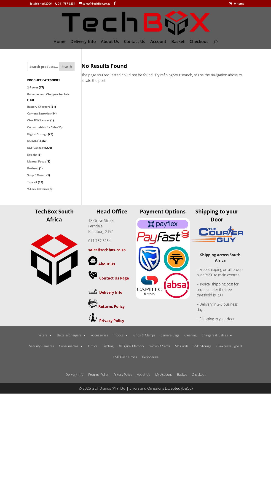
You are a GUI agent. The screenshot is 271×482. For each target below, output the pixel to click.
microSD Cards (159, 346)
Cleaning (190, 335)
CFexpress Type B (229, 346)
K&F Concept (36, 148)
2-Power (32, 87)
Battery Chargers (38, 107)
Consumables (68, 346)
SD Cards (181, 346)
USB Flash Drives (125, 357)
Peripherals (150, 357)
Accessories (99, 335)
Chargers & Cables (214, 335)
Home (59, 42)
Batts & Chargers (69, 335)
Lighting (107, 346)
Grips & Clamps (144, 335)
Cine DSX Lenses (38, 120)
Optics (92, 346)
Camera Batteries (39, 113)
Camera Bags (170, 335)
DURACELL (34, 141)
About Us (110, 42)
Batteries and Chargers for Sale (48, 94)
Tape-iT (32, 182)
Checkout (199, 42)
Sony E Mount (36, 175)
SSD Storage (202, 346)
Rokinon (32, 168)
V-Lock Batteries (38, 189)
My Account (163, 375)
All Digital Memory (131, 346)
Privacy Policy (111, 320)
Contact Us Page (114, 278)
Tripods (118, 335)
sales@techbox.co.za (107, 249)
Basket (178, 42)
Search (67, 66)
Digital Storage (37, 134)
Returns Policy (111, 306)
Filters (43, 335)
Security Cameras (41, 346)
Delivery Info (83, 42)
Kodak (31, 155)
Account (158, 42)
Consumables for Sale (42, 127)
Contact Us (134, 42)
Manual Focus (36, 161)
